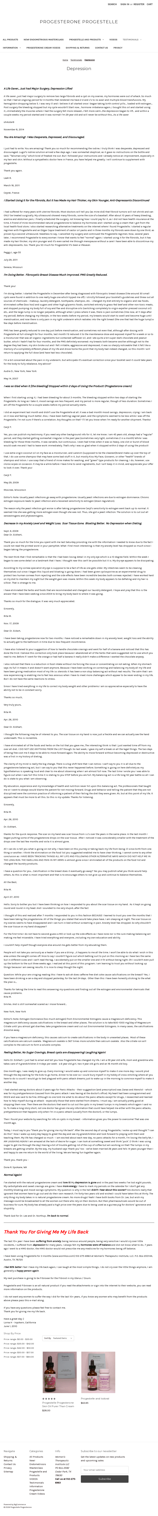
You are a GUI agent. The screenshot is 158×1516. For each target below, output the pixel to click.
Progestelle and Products (86, 39)
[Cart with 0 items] (149, 4)
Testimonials (132, 39)
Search (112, 4)
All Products (10, 39)
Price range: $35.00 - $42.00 (19, 1343)
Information (12, 47)
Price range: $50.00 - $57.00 (19, 1352)
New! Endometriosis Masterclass (44, 39)
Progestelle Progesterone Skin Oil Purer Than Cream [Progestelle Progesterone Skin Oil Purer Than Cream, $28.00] (58, 1404)
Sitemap (8, 1471)
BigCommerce (20, 1504)
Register (138, 4)
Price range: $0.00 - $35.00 (18, 1339)
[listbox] (63, 1338)
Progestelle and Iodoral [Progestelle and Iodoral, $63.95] (95, 1398)
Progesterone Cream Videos (43, 47)
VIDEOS (113, 39)
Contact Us (101, 47)
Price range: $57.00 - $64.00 (19, 1356)
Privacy (117, 47)
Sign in (125, 4)
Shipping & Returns (77, 47)
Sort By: (47, 1338)
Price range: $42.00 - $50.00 (19, 1348)
